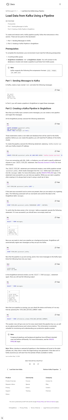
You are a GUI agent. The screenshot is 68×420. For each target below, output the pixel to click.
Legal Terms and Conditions (51, 417)
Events (28, 396)
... (19, 11)
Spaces (28, 393)
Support (8, 400)
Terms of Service (51, 410)
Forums (28, 390)
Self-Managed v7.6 (11, 11)
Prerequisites (11, 24)
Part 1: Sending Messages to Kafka (18, 26)
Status (7, 403)
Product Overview (11, 390)
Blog (47, 393)
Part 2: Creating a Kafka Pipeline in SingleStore (21, 29)
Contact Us (49, 390)
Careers (48, 396)
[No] (34, 373)
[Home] (10, 4)
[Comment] (38, 373)
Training (28, 400)
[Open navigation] (60, 4)
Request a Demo (10, 393)
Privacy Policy (40, 410)
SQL (8, 125)
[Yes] (30, 373)
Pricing (8, 396)
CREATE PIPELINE (47, 175)
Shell (8, 269)
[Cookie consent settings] (2, 418)
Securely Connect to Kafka (46, 164)
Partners (48, 400)
